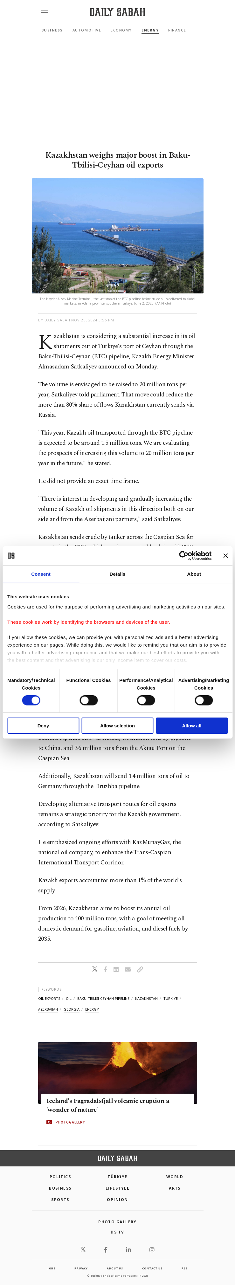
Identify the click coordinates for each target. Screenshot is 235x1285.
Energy (150, 30)
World (174, 1176)
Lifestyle (117, 1188)
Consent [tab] (41, 574)
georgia (71, 1009)
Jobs (51, 1268)
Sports (60, 1199)
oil (69, 998)
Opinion (117, 1199)
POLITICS (60, 1176)
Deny (43, 725)
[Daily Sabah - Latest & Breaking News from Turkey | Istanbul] (117, 12)
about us (115, 1268)
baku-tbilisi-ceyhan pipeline (103, 998)
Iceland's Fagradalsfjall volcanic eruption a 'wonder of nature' (107, 1105)
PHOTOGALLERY (70, 1122)
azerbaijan (48, 1009)
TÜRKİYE (117, 1176)
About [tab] (194, 574)
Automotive (87, 30)
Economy (121, 30)
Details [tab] (118, 574)
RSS (184, 1268)
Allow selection (117, 725)
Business (52, 30)
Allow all (192, 725)
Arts (175, 1188)
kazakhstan (146, 998)
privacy (81, 1268)
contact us (152, 1268)
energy (92, 1009)
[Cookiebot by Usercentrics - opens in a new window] (183, 555)
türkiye (170, 998)
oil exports (49, 998)
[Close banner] (225, 555)
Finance (177, 30)
